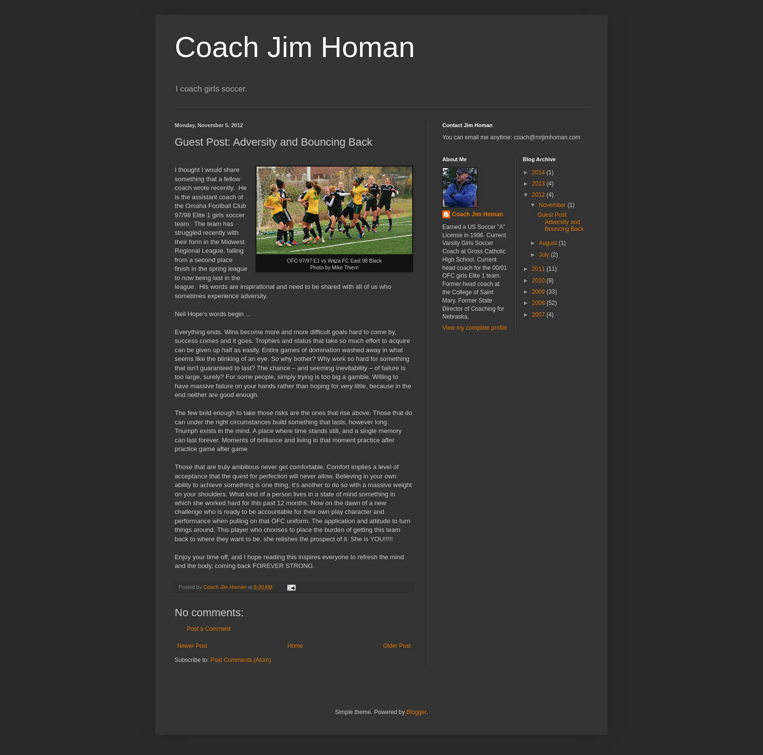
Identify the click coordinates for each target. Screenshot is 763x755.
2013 (539, 183)
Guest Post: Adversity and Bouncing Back (560, 221)
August (549, 243)
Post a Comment (208, 628)
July (545, 254)
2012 (539, 194)
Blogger (416, 712)
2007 (539, 314)
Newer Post (192, 645)
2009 (539, 291)
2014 (539, 172)
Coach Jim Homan (295, 47)
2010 (539, 280)
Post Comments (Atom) (240, 660)
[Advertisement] (486, 383)
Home (295, 645)
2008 (539, 303)
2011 (539, 268)
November (553, 205)
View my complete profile (474, 327)
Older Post (397, 645)
